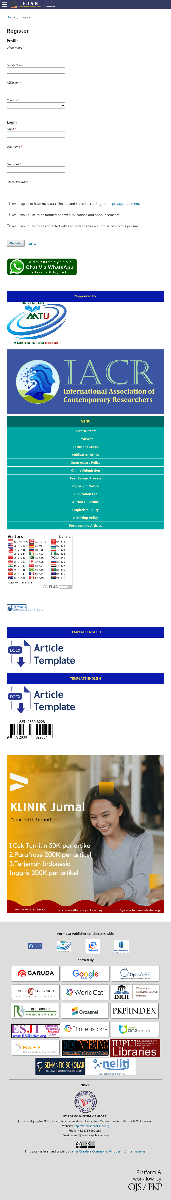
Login (32, 243)
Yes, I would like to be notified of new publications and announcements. (63, 215)
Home (11, 17)
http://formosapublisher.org (91, 1126)
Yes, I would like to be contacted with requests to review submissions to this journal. (73, 226)
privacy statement (125, 203)
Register (16, 243)
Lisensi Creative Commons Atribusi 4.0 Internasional (107, 1151)
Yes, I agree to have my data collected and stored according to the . (73, 203)
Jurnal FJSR (35, 610)
